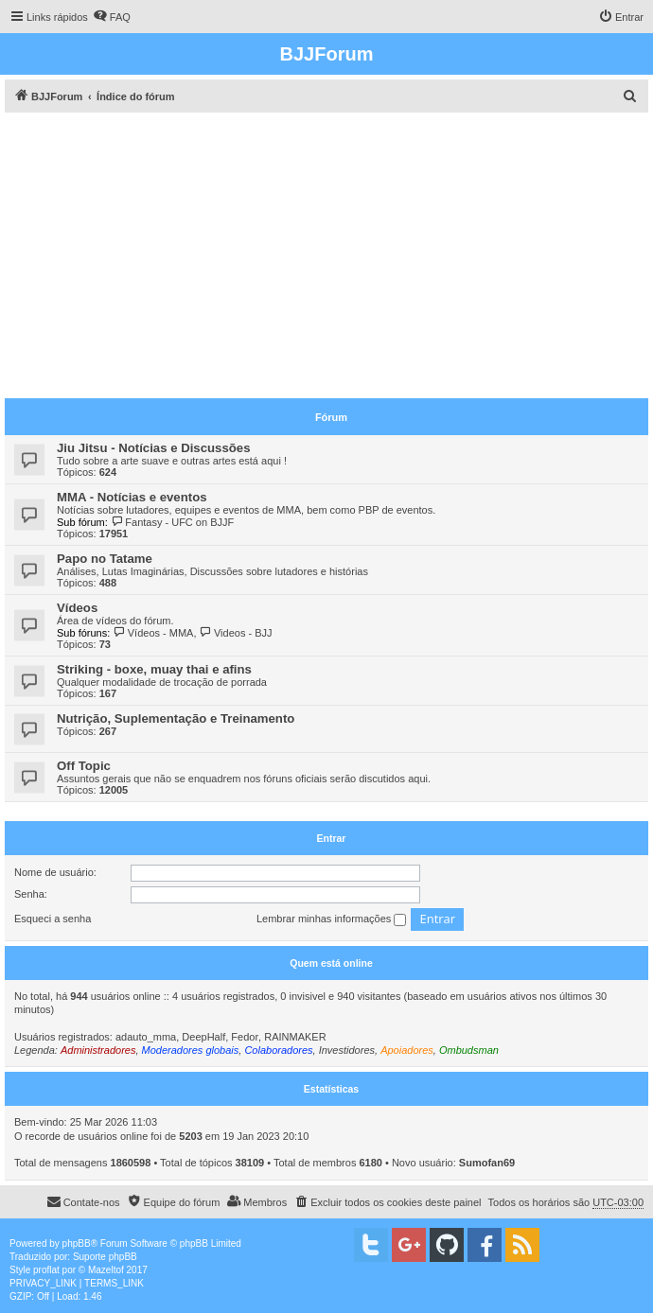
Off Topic (84, 766)
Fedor (244, 1036)
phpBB (76, 1243)
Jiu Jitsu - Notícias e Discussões (153, 448)
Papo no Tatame (104, 558)
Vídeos (77, 608)
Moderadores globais (190, 1050)
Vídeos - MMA (153, 633)
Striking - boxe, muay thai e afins (154, 669)
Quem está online (331, 963)
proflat (46, 1270)
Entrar (331, 838)
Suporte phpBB (105, 1257)
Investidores (347, 1050)
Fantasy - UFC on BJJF (172, 522)
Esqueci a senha (52, 918)
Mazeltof (106, 1270)
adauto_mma (145, 1036)
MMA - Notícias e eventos (132, 497)
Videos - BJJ (236, 633)
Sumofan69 (487, 1162)
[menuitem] (112, 17)
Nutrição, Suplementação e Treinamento (175, 718)
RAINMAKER (295, 1036)
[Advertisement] (329, 254)
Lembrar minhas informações (331, 919)
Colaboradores (278, 1050)
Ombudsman (469, 1050)
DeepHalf (203, 1036)
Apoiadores (406, 1050)
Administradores (98, 1050)
